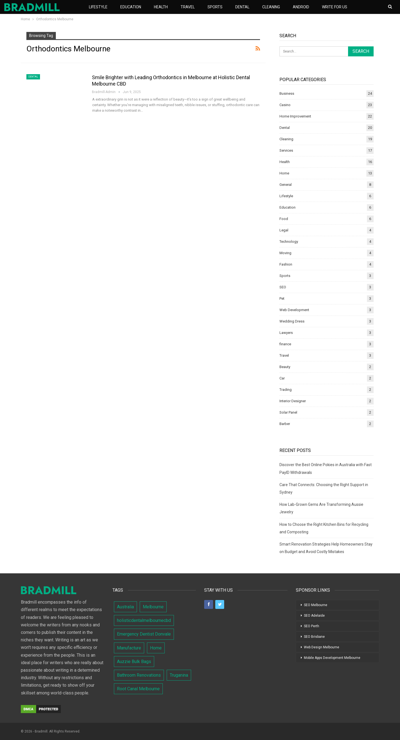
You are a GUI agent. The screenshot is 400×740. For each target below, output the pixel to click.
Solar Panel (288, 412)
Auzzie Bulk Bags (134, 661)
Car (282, 378)
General (285, 184)
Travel (188, 7)
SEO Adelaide (314, 616)
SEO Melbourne (315, 605)
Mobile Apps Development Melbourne (332, 658)
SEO (282, 287)
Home (284, 173)
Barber (284, 424)
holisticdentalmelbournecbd (144, 620)
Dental (242, 7)
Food (283, 219)
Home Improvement (295, 116)
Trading (285, 390)
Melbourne (153, 606)
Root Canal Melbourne (138, 688)
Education (130, 7)
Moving (285, 253)
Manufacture (129, 648)
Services (286, 150)
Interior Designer (292, 401)
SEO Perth (311, 626)
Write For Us (334, 7)
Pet (281, 298)
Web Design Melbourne (321, 647)
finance (285, 344)
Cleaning (271, 7)
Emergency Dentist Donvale (144, 634)
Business (286, 93)
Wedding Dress (291, 321)
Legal (283, 230)
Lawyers (286, 333)
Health (161, 7)
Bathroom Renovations (139, 675)
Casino (285, 105)
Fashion (285, 264)
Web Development (294, 310)
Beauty (284, 367)
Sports (215, 7)
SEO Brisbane (314, 637)
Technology (288, 241)
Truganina (179, 675)
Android (301, 7)
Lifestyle (98, 7)
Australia (125, 606)
